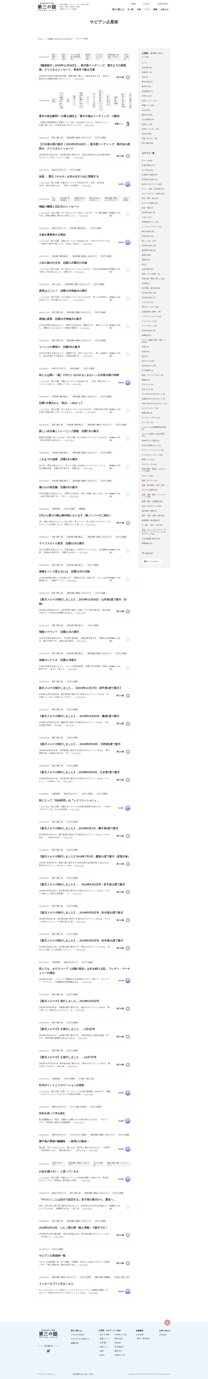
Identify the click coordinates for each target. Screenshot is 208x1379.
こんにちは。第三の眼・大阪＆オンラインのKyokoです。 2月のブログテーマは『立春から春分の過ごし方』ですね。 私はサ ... (74, 242)
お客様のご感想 (148, 175)
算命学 (144, 255)
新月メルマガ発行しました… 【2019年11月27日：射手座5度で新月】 (80, 688)
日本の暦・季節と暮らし (64, 199)
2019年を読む (147, 212)
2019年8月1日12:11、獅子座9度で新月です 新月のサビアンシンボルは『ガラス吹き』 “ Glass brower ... (74, 835)
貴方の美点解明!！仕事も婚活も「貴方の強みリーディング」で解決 (79, 116)
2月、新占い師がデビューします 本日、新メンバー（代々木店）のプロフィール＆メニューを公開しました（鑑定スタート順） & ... (74, 522)
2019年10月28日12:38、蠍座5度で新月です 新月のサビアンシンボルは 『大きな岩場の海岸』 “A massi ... (74, 723)
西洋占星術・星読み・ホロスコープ (113, 57)
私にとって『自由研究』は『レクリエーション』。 (69, 800)
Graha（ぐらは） (148, 129)
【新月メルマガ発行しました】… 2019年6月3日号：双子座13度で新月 (82, 884)
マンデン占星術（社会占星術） (75, 57)
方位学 (144, 351)
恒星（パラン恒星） (149, 274)
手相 (68, 100)
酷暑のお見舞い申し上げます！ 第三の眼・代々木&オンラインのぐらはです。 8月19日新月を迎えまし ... (74, 438)
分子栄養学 (146, 370)
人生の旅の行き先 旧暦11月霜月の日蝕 (63, 262)
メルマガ (139, 1334)
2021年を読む (147, 293)
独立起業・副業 (115, 100)
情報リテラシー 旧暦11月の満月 (59, 631)
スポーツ (145, 217)
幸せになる (146, 361)
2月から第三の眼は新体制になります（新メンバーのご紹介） (75, 515)
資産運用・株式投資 (149, 520)
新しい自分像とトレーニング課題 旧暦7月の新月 (69, 431)
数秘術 (144, 380)
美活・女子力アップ (108, 100)
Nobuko (145, 134)
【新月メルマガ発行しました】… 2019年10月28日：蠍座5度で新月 (79, 716)
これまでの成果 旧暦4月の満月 (58, 459)
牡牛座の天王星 (148, 179)
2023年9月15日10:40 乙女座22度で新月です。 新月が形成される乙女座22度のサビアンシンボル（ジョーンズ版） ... (74, 156)
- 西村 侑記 (118, 1338)
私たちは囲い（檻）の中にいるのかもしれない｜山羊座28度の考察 (79, 375)
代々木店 (53, 100)
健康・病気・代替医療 (102, 1277)
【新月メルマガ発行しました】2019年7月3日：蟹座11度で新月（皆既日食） (84, 856)
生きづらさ (146, 389)
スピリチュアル (148, 464)
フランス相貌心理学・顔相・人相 (61, 100)
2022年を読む (147, 297)
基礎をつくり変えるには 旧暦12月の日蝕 (64, 571)
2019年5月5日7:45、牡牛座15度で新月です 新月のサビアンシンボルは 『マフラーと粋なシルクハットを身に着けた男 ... (74, 920)
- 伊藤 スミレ (104, 1338)
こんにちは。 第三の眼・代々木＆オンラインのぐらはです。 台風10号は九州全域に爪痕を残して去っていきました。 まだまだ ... (73, 410)
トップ (40, 39)
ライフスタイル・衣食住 (78, 1135)
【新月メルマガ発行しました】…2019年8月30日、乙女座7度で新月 (79, 772)
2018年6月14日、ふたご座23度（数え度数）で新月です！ (73, 1227)
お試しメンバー (148, 101)
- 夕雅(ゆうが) (119, 1355)
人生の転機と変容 (130, 100)
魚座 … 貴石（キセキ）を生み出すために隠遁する (69, 176)
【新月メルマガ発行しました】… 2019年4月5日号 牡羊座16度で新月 (82, 940)
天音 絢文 (145, 68)
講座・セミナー (148, 480)
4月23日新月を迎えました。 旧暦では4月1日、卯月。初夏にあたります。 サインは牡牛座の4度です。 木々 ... (74, 494)
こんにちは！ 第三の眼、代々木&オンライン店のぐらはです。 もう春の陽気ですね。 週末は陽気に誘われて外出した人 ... (74, 214)
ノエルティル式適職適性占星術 (154, 427)
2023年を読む (147, 331)
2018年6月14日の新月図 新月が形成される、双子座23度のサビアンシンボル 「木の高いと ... (74, 1235)
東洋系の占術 (63, 57)
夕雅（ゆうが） (148, 138)
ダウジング (146, 385)
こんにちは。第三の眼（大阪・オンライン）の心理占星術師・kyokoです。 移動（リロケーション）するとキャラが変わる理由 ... (74, 1092)
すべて (144, 63)
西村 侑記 (145, 82)
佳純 (143, 77)
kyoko (144, 110)
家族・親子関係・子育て (151, 485)
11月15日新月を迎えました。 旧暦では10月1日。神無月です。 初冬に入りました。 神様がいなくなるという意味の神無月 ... (74, 326)
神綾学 (144, 260)
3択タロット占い (148, 307)
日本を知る (146, 236)
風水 (143, 356)
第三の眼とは (118, 9)
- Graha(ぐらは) (120, 1334)
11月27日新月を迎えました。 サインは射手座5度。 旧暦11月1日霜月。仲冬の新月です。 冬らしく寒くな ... (74, 667)
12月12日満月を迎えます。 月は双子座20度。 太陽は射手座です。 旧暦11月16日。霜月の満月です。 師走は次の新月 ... (74, 639)
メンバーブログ (77, 1335)
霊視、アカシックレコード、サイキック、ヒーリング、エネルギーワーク (154, 532)
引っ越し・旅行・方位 (86, 1078)
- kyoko (102, 1355)
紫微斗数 (145, 413)
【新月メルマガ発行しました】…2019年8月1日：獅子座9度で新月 (78, 828)
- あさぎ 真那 (104, 1334)
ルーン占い (146, 422)
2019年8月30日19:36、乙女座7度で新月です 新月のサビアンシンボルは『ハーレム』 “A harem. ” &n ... (74, 779)
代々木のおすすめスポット (152, 394)
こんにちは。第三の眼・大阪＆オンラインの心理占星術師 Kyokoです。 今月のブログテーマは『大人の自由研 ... (74, 807)
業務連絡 (82, 509)
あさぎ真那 (146, 119)
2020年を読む (74, 368)
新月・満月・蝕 (54, 57)
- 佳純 (101, 1351)
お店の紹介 (146, 269)
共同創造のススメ (149, 222)
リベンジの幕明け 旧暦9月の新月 (59, 346)
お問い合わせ (163, 4)
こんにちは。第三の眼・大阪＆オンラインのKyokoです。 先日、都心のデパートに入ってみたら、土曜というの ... (74, 382)
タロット (88, 100)
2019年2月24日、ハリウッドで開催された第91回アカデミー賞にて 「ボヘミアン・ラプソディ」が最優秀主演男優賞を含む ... (74, 980)
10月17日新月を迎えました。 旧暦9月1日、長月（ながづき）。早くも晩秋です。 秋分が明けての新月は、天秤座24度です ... (73, 354)
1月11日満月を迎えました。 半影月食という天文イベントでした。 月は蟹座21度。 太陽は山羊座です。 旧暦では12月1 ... (74, 550)
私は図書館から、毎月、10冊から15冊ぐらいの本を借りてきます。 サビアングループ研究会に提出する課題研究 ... (74, 1120)
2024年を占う (147, 366)
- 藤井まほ (118, 1351)
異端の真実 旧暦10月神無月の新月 (60, 318)
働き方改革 (146, 231)
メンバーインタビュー (80, 1339)
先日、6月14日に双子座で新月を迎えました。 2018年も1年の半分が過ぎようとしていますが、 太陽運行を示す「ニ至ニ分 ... (73, 1207)
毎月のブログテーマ (58, 170)
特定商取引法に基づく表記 (83, 1374)
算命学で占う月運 (88, 57)
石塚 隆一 (145, 72)
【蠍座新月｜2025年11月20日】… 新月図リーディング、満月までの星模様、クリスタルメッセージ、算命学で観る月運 (82, 67)
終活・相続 (146, 208)
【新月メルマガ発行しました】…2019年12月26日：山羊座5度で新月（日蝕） (83, 601)
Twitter (133, 4)
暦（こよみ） (56, 284)
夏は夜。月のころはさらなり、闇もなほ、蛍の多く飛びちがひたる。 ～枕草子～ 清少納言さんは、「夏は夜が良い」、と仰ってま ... (75, 1148)
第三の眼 (145, 143)
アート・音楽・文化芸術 (78, 1107)
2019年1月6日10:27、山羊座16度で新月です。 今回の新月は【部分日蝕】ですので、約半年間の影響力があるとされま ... (74, 1036)
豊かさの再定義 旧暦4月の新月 (58, 487)
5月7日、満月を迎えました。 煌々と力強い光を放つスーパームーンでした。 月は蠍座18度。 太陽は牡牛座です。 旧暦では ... (73, 466)
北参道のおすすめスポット (79, 199)
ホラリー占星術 (87, 794)
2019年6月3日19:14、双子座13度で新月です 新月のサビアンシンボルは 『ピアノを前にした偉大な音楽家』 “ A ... (74, 892)
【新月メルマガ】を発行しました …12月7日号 (67, 1057)
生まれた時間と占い (149, 445)
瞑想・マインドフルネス (151, 375)
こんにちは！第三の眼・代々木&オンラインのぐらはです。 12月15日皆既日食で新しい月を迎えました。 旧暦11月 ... (74, 270)
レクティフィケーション (151, 450)
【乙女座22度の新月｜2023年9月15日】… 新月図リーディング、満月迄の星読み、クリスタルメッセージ (84, 146)
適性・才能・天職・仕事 (123, 100)
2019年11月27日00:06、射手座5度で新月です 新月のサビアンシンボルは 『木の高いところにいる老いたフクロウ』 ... (74, 695)
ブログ (147, 9)
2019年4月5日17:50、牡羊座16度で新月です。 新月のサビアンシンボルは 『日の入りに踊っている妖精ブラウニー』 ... (74, 948)
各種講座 (139, 1331)
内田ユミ (145, 124)
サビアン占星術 (126, 57)
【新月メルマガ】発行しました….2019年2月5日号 (69, 1001)
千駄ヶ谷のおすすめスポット (94, 199)
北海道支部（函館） (149, 312)
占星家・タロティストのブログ (60, 39)
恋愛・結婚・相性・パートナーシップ (100, 100)
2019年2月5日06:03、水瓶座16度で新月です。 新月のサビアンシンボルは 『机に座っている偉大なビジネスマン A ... (74, 1008)
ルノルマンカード (149, 408)
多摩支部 (145, 335)
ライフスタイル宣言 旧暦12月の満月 (61, 543)
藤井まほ (145, 115)
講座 (155, 9)
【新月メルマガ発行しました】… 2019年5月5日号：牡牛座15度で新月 (81, 912)
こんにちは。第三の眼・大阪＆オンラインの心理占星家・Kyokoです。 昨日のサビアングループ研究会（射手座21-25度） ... (74, 1178)
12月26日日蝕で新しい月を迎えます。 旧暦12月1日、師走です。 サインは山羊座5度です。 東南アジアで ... (74, 579)
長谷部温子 (146, 91)
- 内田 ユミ (103, 1347)
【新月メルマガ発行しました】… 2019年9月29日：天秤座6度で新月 (80, 744)
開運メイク (74, 100)
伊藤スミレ (146, 105)
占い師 (130, 9)
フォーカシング (148, 321)
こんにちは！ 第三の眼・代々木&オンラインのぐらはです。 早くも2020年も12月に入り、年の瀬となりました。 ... (73, 298)
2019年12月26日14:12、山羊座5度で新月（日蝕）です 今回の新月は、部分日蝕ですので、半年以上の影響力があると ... (74, 611)
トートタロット (148, 326)
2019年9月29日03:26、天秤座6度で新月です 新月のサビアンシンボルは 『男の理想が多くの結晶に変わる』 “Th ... (74, 751)
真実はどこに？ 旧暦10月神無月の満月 (63, 290)
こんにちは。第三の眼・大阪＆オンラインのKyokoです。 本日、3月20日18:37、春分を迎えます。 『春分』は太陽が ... (71, 184)
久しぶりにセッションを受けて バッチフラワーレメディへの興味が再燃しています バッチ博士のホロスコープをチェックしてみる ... (74, 1291)
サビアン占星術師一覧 (52, 1255)
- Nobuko (117, 1343)
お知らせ (165, 9)
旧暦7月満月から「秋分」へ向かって (61, 403)
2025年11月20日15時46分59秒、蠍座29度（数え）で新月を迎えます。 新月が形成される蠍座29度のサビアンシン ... (74, 77)
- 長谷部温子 (119, 1347)
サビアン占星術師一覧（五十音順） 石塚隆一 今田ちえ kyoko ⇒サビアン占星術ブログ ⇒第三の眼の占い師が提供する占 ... (74, 1263)
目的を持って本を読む (52, 1113)
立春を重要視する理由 (52, 234)
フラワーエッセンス (149, 316)
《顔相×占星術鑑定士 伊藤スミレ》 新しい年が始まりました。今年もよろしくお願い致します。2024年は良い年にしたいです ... (74, 123)
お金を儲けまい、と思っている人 (59, 1171)
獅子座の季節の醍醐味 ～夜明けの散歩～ (64, 1141)
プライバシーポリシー (46, 1374)
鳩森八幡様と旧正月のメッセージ (59, 206)
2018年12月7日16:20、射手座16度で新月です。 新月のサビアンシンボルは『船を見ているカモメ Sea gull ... (74, 1064)
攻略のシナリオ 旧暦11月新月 (57, 660)
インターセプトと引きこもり (56, 1283)
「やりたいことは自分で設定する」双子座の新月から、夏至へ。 (77, 1199)
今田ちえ (145, 96)
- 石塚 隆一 (103, 1343)
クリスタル (146, 302)
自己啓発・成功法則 (149, 288)
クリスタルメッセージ (99, 57)
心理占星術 (56, 509)
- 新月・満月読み (143, 1338)
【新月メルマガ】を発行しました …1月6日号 (67, 1029)
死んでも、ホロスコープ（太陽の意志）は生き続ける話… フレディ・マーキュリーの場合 (84, 970)
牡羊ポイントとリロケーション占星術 (61, 1085)
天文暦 (144, 283)
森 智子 (145, 86)
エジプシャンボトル (149, 418)
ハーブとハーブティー (150, 227)
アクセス (146, 4)
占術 (139, 9)
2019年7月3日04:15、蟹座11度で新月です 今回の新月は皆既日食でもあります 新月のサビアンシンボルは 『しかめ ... (74, 864)
